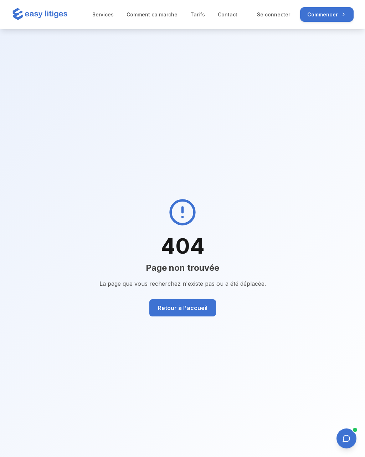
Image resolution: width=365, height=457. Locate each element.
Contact (227, 14)
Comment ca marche (152, 14)
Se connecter (273, 14)
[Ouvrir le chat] (346, 438)
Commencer (326, 14)
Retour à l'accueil (182, 307)
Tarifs (197, 14)
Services (103, 14)
